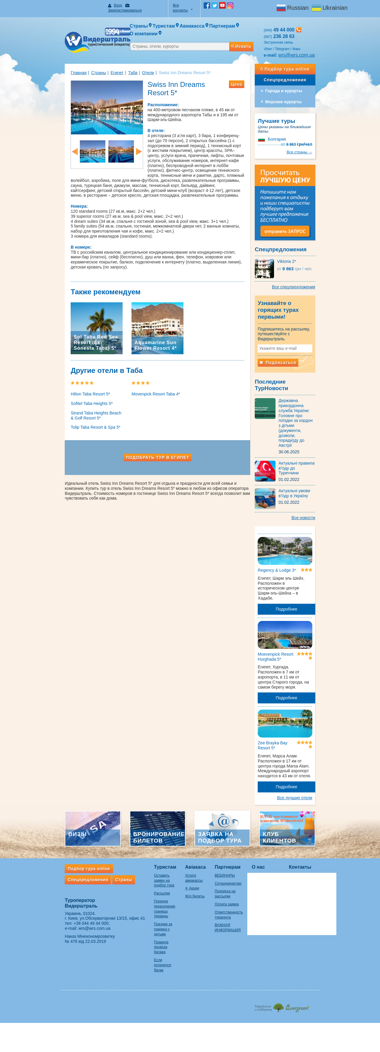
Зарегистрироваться (133, 5)
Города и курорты (295, 80)
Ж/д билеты (180, 860)
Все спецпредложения (316, 284)
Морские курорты (295, 91)
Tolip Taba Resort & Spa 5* (72, 419)
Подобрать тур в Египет (152, 450)
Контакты (302, 835)
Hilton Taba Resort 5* (67, 386)
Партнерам (222, 835)
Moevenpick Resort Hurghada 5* (287, 622)
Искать (252, 33)
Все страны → (322, 135)
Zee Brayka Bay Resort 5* (284, 712)
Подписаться (290, 348)
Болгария (288, 123)
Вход (103, 5)
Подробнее (304, 568)
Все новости (326, 476)
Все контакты (180, 5)
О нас (260, 835)
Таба (109, 62)
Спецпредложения (302, 69)
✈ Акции (178, 852)
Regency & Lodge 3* (289, 534)
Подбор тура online (302, 58)
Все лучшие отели (317, 759)
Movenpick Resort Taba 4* (144, 386)
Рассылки (139, 857)
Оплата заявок (222, 873)
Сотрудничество (223, 852)
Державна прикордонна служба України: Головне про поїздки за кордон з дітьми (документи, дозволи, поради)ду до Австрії (314, 392)
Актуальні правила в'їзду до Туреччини (314, 425)
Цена (248, 73)
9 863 (319, 124)
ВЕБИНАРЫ (220, 844)
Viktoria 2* (298, 259)
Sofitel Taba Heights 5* (68, 395)
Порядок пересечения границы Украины (145, 870)
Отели (125, 62)
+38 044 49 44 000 (67, 892)
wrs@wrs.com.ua (308, 44)
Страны (75, 62)
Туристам (142, 835)
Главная (55, 62)
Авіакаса (181, 835)
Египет (93, 62)
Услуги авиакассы (185, 844)
